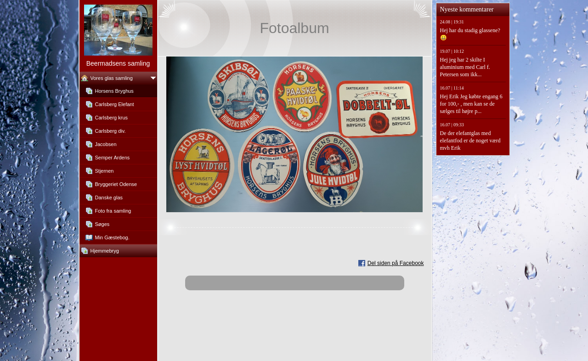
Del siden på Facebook (396, 263)
